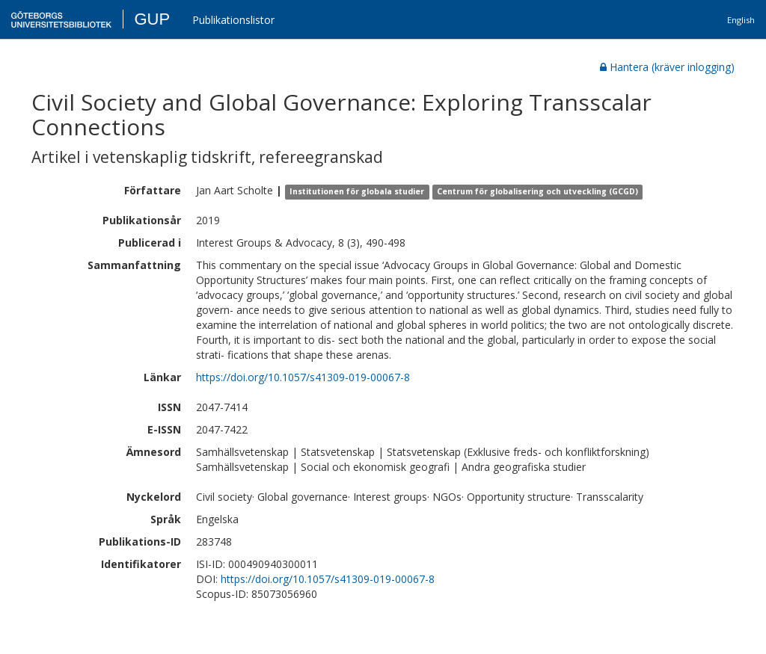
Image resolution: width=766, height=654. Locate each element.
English (741, 19)
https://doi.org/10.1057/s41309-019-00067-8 (303, 377)
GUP (152, 19)
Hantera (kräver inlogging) (667, 67)
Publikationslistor (233, 20)
